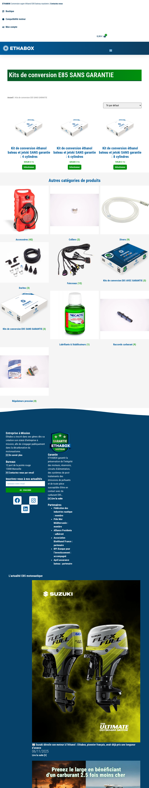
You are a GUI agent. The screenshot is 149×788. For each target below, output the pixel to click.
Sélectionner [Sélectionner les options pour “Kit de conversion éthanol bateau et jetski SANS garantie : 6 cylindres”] (74, 167)
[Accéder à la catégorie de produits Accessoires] (24, 214)
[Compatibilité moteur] (3, 19)
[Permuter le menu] (110, 50)
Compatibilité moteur (16, 19)
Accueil (10, 97)
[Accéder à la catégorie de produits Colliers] (74, 214)
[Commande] (122, 105)
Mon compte (11, 27)
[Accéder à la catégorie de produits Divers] (124, 214)
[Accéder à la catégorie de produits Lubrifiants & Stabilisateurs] (74, 319)
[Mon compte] (3, 27)
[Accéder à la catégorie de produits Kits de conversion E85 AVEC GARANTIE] (124, 262)
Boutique (10, 11)
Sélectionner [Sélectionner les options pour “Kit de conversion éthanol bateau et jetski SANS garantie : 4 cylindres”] (29, 167)
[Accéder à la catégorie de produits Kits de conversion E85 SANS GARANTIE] (24, 311)
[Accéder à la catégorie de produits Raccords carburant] (124, 319)
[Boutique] (3, 11)
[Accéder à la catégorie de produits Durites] (24, 266)
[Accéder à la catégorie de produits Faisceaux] (74, 264)
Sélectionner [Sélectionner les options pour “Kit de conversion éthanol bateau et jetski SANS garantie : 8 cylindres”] (120, 167)
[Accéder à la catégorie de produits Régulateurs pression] (24, 375)
